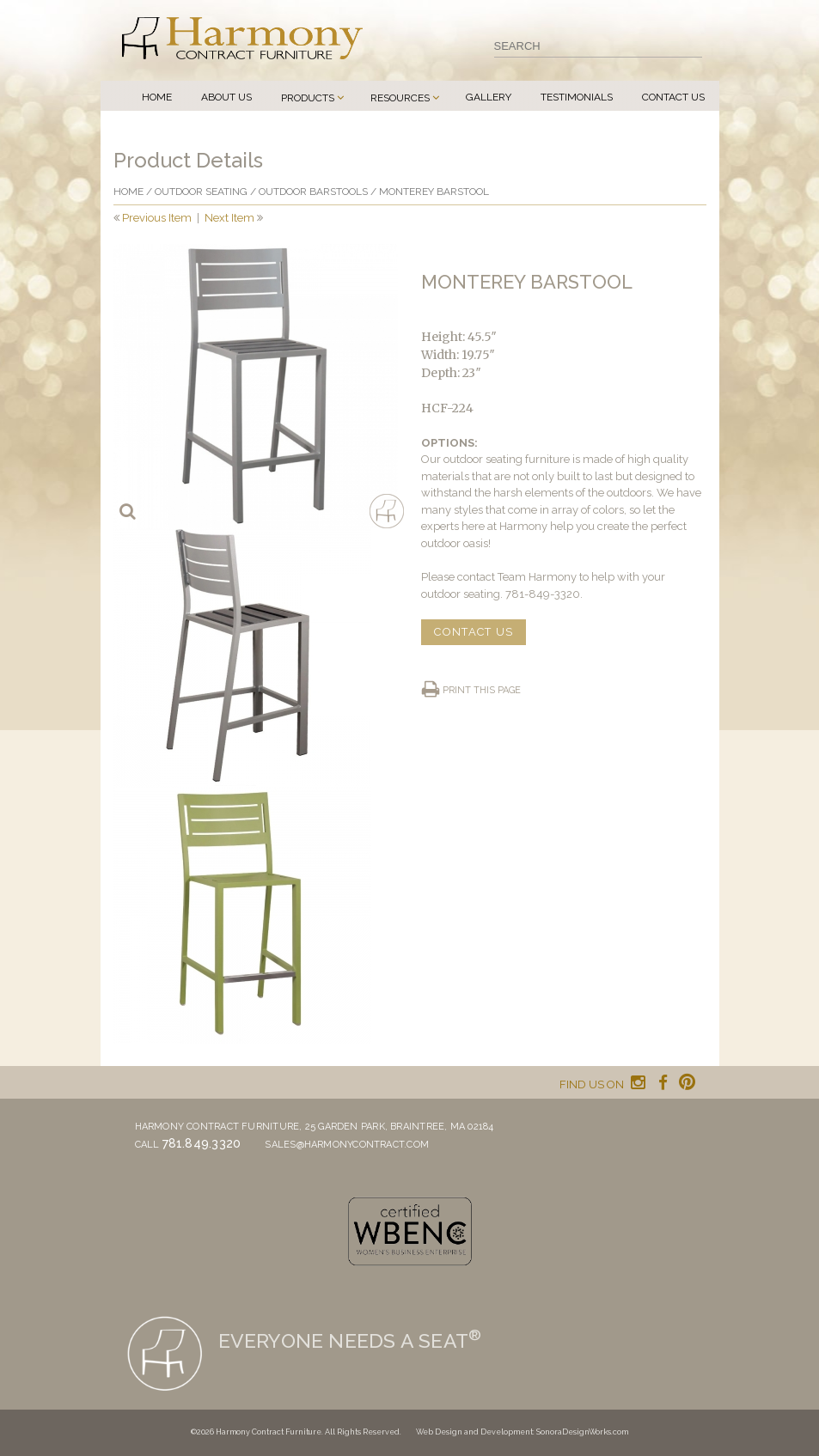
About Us (226, 97)
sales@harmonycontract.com (347, 1144)
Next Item (229, 217)
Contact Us (673, 97)
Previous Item (157, 217)
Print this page (482, 690)
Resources (400, 98)
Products (307, 98)
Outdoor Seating (201, 192)
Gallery (488, 97)
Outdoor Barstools (313, 192)
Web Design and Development (474, 1432)
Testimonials (577, 97)
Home (157, 97)
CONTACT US (473, 631)
